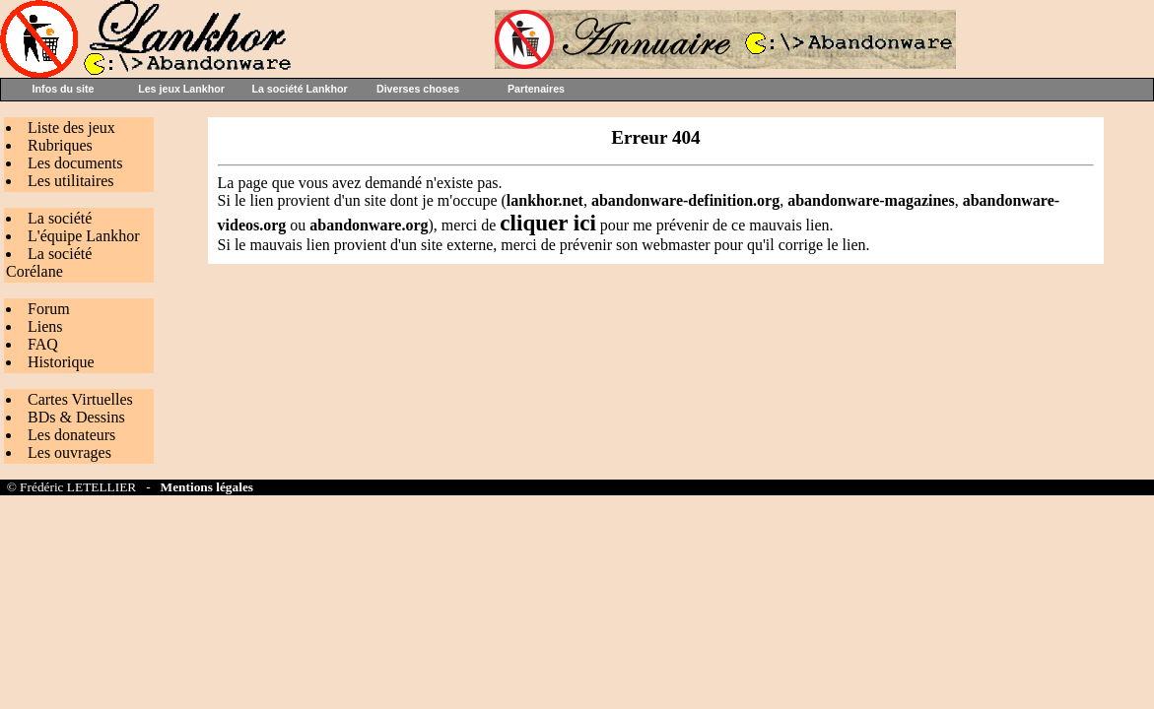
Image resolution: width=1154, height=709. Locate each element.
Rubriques (60, 145)
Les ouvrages (69, 452)
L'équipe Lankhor (84, 235)
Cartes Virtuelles (80, 399)
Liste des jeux (71, 127)
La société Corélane (49, 262)
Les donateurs (71, 434)
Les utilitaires (71, 180)
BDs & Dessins (76, 417)
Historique (61, 362)
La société (60, 218)
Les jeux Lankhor (181, 89)
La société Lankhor (299, 89)
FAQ (43, 344)
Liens (45, 326)
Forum (49, 308)
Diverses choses (417, 89)
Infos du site (64, 89)
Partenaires (536, 89)
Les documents (75, 163)
